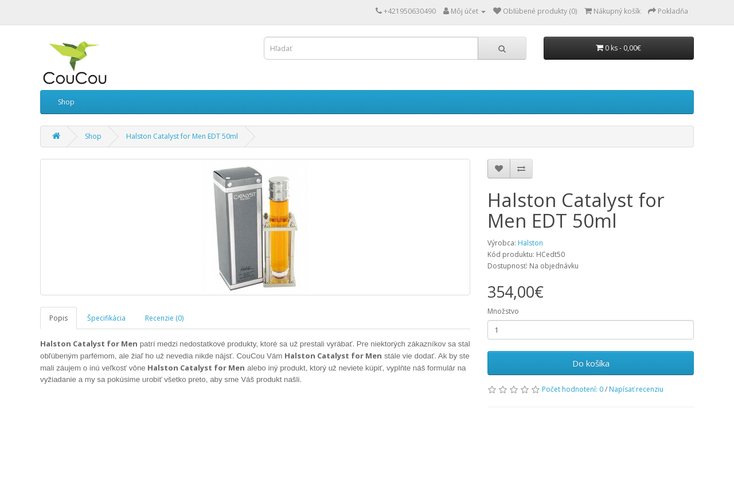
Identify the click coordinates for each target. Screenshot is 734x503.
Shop (66, 102)
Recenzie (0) (164, 318)
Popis (58, 318)
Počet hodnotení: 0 (572, 389)
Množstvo (503, 311)
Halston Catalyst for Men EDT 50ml (182, 136)
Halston (530, 243)
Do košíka (591, 363)
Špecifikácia (106, 318)
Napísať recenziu (636, 389)
